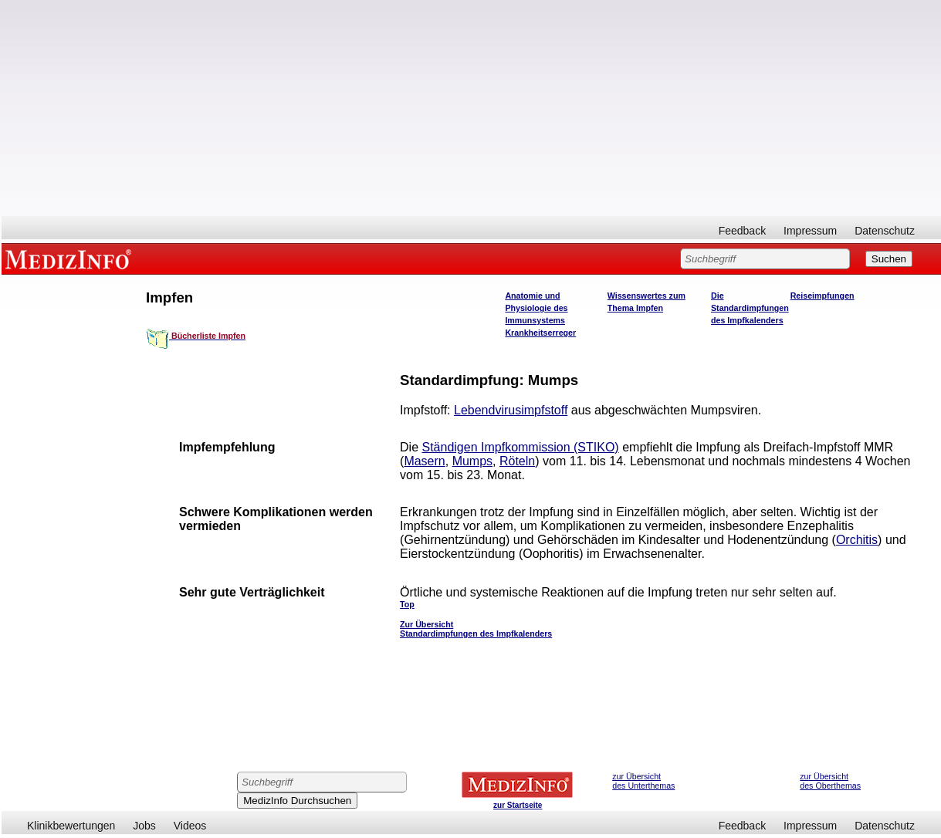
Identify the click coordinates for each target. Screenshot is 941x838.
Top (407, 604)
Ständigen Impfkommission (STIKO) (520, 447)
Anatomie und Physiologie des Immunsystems (536, 308)
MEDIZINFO (71, 258)
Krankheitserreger (540, 332)
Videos (190, 825)
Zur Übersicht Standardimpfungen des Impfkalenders (476, 629)
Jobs (144, 825)
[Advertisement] (471, 108)
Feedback (742, 231)
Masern (424, 461)
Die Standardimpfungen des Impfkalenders (750, 308)
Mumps (472, 461)
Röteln (517, 461)
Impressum (810, 231)
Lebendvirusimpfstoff (510, 410)
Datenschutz (885, 231)
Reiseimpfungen (822, 295)
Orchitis (857, 539)
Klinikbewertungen (71, 825)
